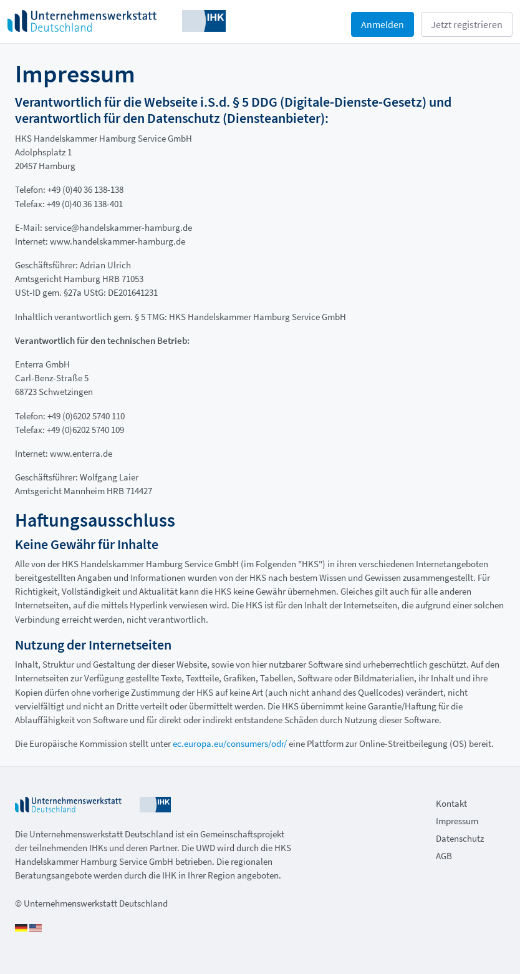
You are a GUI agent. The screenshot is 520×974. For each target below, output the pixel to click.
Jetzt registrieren (467, 24)
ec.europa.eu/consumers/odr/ (230, 743)
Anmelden (382, 24)
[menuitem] (470, 805)
